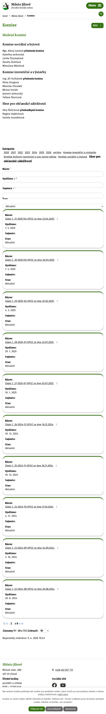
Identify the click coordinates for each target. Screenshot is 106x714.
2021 (13, 152)
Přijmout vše (37, 709)
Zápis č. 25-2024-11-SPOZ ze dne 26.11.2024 (31, 465)
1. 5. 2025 (10, 228)
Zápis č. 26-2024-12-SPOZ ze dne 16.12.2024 (31, 424)
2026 (48, 152)
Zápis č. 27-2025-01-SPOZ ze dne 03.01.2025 (32, 383)
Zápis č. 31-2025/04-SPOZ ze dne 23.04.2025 (32, 218)
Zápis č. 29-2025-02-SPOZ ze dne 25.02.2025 (32, 301)
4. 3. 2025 (10, 310)
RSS (97, 25)
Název (5, 169)
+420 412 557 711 (64, 669)
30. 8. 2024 (11, 598)
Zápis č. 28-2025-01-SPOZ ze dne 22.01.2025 (32, 342)
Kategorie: (8, 148)
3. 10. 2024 (11, 557)
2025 (41, 152)
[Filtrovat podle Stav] (53, 206)
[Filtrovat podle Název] (53, 174)
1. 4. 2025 (10, 269)
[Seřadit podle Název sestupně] (10, 168)
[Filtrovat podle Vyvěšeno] (53, 185)
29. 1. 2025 (11, 351)
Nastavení (70, 709)
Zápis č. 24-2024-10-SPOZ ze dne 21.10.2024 (31, 506)
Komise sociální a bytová (72, 156)
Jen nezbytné (54, 709)
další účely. (63, 695)
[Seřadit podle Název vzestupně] (10, 167)
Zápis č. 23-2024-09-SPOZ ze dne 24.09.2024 (32, 547)
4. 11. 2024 (11, 515)
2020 (6, 152)
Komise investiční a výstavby (79, 152)
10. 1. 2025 (11, 392)
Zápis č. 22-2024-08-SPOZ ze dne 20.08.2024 (32, 589)
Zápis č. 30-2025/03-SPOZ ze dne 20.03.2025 (32, 259)
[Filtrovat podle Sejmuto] (53, 195)
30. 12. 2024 (11, 433)
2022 (20, 152)
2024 (34, 152)
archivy (57, 152)
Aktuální (10, 242)
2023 (27, 152)
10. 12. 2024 (11, 474)
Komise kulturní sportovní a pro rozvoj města (30, 156)
